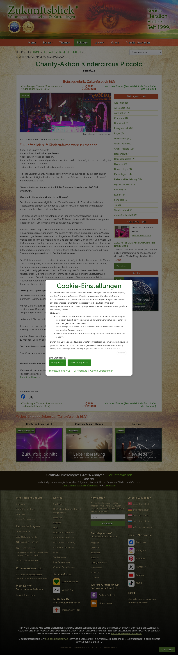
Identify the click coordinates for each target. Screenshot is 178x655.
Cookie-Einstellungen (101, 371)
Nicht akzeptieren (79, 362)
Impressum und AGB (60, 371)
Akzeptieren (57, 362)
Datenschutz (80, 371)
